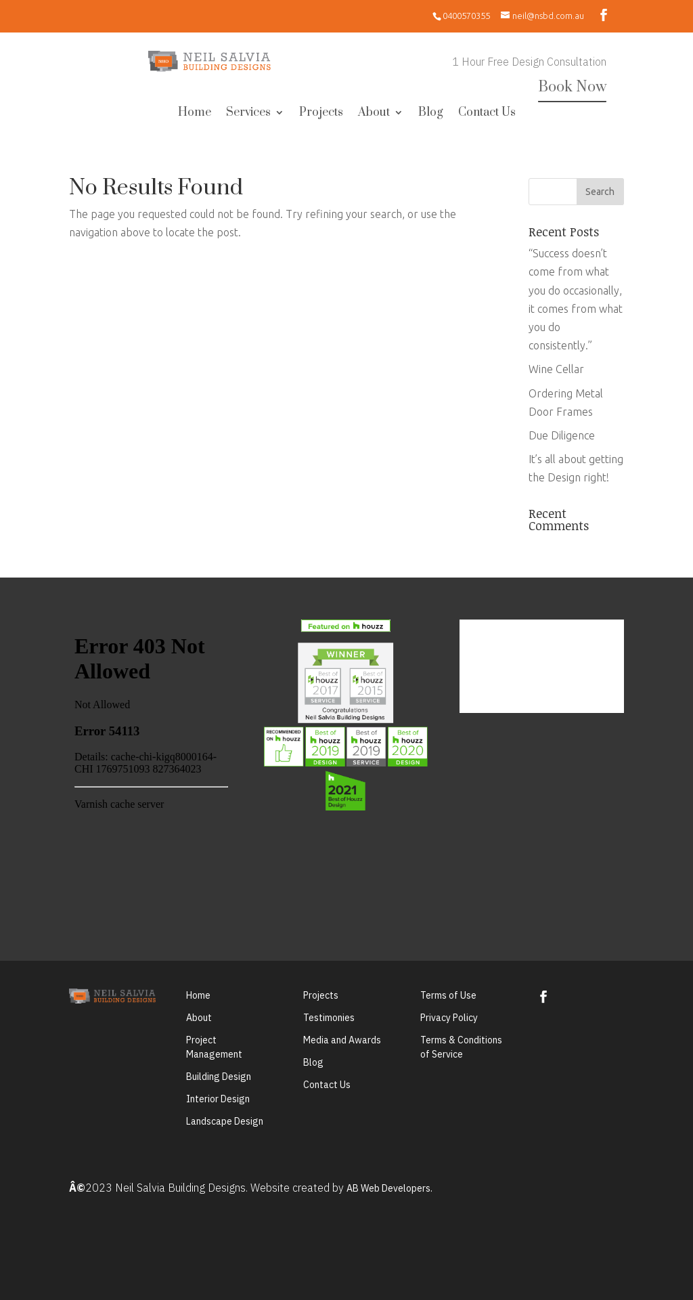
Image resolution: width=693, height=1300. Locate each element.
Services (248, 114)
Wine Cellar (556, 369)
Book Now (572, 87)
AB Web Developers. (389, 1188)
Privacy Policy (449, 1018)
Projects (321, 114)
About (374, 114)
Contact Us (487, 114)
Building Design (218, 1076)
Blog (430, 114)
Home (194, 114)
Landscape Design (224, 1121)
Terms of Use (448, 995)
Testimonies (329, 1018)
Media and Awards (342, 1040)
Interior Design (218, 1099)
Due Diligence (562, 435)
